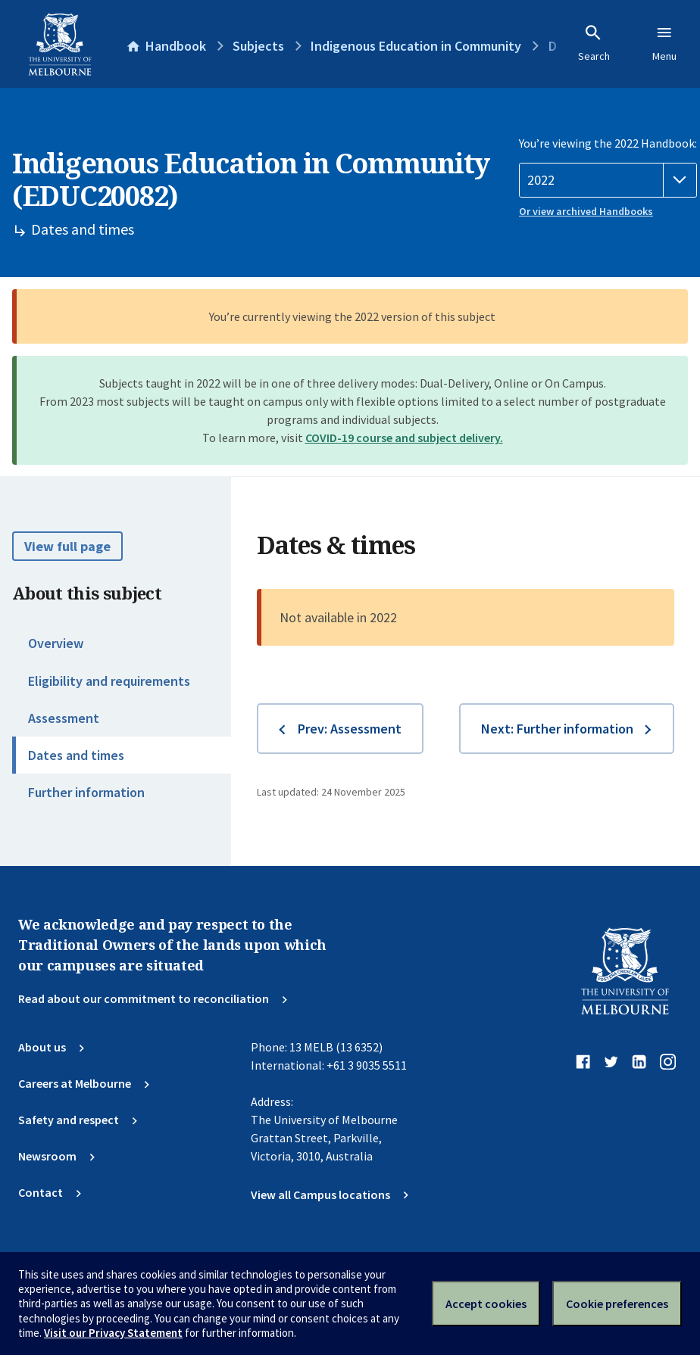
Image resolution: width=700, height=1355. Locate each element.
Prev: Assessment (350, 728)
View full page (67, 546)
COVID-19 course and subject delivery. (404, 437)
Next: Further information (557, 728)
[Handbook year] (608, 180)
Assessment (63, 718)
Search (594, 43)
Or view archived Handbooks (586, 211)
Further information (86, 792)
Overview (55, 643)
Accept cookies (486, 1303)
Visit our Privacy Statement (113, 1332)
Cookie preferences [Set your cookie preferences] (617, 1303)
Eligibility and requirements (109, 681)
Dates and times (76, 755)
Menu (664, 43)
